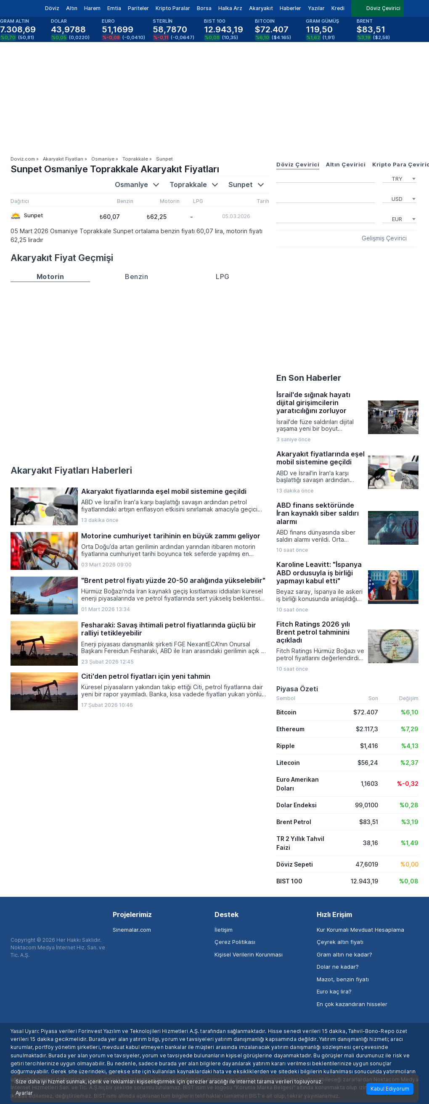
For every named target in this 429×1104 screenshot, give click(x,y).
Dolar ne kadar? (338, 966)
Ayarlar (24, 1093)
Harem (92, 8)
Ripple (285, 745)
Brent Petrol (293, 821)
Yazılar (316, 8)
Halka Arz (230, 8)
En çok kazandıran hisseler (352, 1004)
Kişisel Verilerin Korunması (248, 954)
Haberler (290, 8)
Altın (71, 8)
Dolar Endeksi (296, 805)
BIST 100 (289, 881)
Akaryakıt (261, 8)
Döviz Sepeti (294, 864)
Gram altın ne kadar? (344, 954)
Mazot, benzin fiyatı (343, 979)
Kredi (337, 8)
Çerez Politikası (234, 941)
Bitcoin (286, 712)
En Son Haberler (308, 378)
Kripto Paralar (173, 8)
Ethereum (290, 728)
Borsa (204, 8)
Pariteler (138, 8)
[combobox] (399, 178)
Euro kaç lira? (334, 991)
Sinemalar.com (132, 929)
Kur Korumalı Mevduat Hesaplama (360, 929)
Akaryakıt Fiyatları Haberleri (71, 470)
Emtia (114, 8)
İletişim (223, 929)
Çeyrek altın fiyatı (340, 941)
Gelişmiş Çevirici (384, 238)
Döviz (52, 8)
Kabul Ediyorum (390, 1089)
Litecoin (288, 762)
